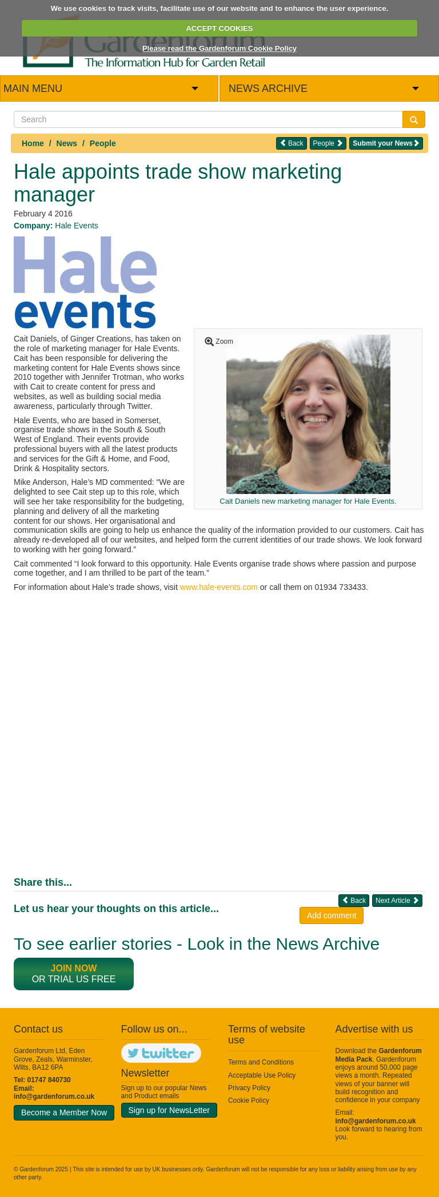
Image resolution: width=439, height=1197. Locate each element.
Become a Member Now (64, 1112)
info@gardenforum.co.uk (54, 1096)
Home (33, 143)
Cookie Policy (248, 1100)
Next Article (397, 900)
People (103, 143)
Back (292, 143)
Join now (74, 968)
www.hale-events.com (219, 587)
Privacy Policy (249, 1088)
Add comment (331, 915)
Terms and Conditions (261, 1062)
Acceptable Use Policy (262, 1075)
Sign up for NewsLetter (169, 1110)
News (67, 143)
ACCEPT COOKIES (219, 28)
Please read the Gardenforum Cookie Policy (219, 48)
